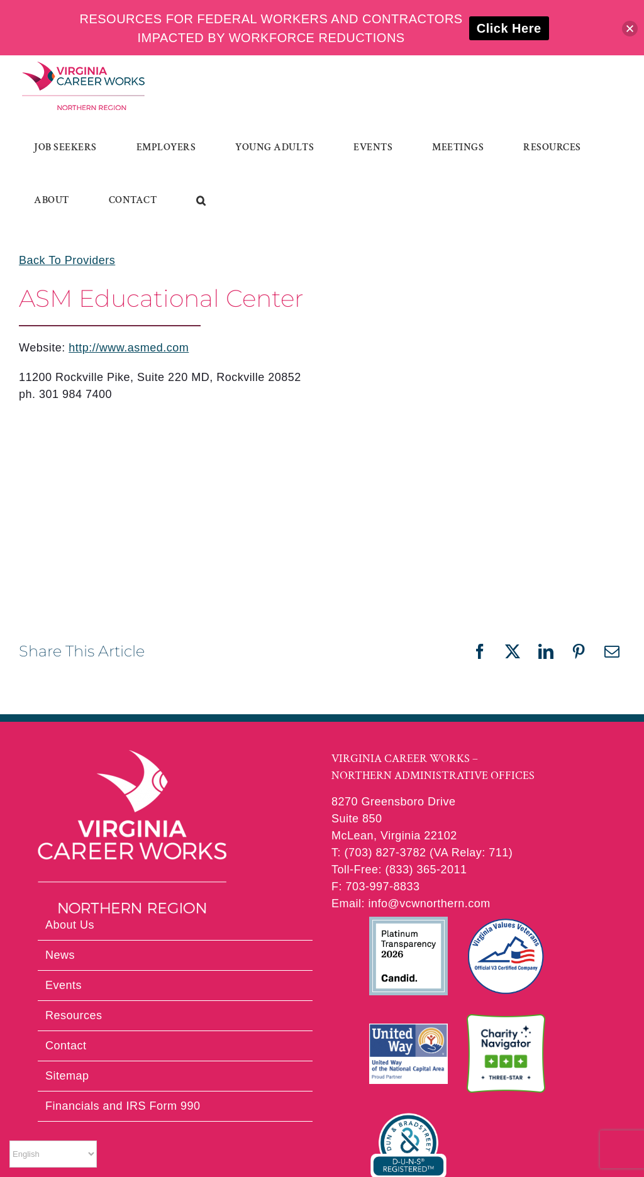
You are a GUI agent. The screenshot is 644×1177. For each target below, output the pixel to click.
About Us (69, 925)
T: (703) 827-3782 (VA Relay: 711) (422, 852)
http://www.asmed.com (129, 347)
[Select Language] (53, 1154)
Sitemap (67, 1075)
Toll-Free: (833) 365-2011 (399, 869)
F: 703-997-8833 (375, 886)
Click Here (509, 28)
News (60, 955)
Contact (66, 1045)
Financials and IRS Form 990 (123, 1106)
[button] (201, 200)
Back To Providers (67, 260)
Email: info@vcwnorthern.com (411, 903)
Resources (74, 1015)
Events (63, 985)
